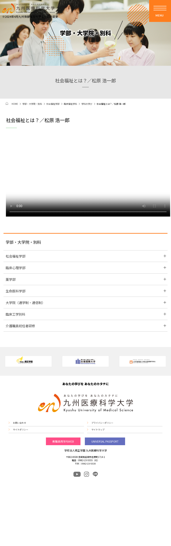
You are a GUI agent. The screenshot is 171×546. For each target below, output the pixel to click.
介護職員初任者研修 (20, 326)
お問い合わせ (19, 423)
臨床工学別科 (15, 314)
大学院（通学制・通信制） (25, 302)
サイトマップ (98, 430)
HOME (15, 103)
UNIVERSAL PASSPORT (105, 441)
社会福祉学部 (52, 103)
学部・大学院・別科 (32, 103)
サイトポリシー (20, 430)
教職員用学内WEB (63, 441)
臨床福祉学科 (70, 103)
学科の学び (86, 103)
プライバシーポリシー (102, 423)
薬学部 (11, 279)
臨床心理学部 (15, 267)
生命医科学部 (15, 291)
